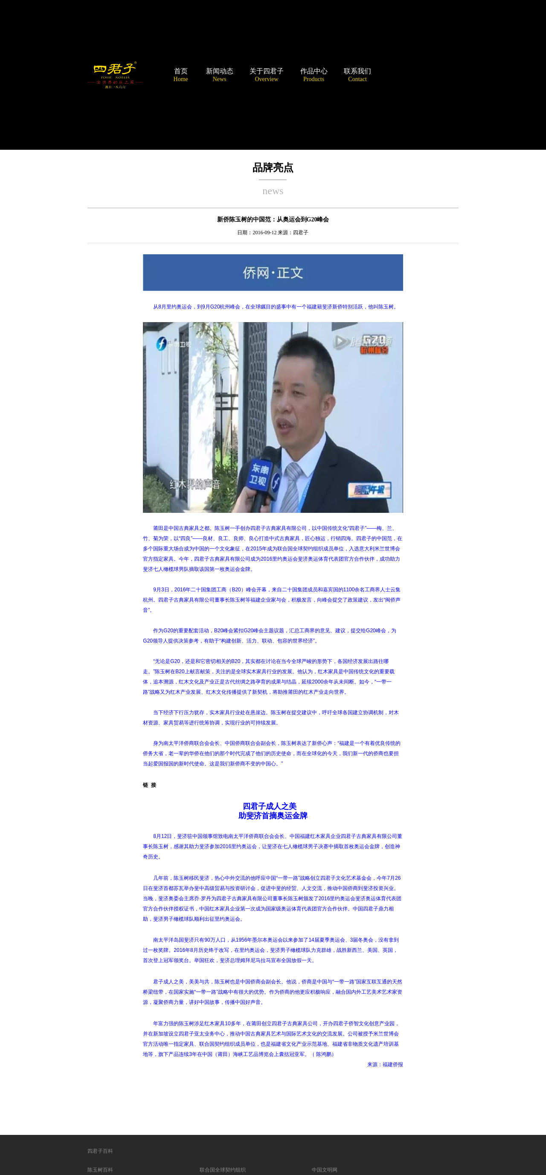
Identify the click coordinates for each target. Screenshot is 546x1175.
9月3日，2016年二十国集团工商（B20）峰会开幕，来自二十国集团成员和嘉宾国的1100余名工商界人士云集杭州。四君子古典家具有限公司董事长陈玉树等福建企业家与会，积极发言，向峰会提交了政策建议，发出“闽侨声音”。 (272, 600)
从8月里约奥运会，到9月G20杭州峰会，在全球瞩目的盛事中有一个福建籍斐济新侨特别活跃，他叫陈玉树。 (276, 307)
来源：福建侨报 (385, 1064)
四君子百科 (100, 1151)
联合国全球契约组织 (223, 1170)
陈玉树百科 (100, 1170)
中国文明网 (324, 1170)
